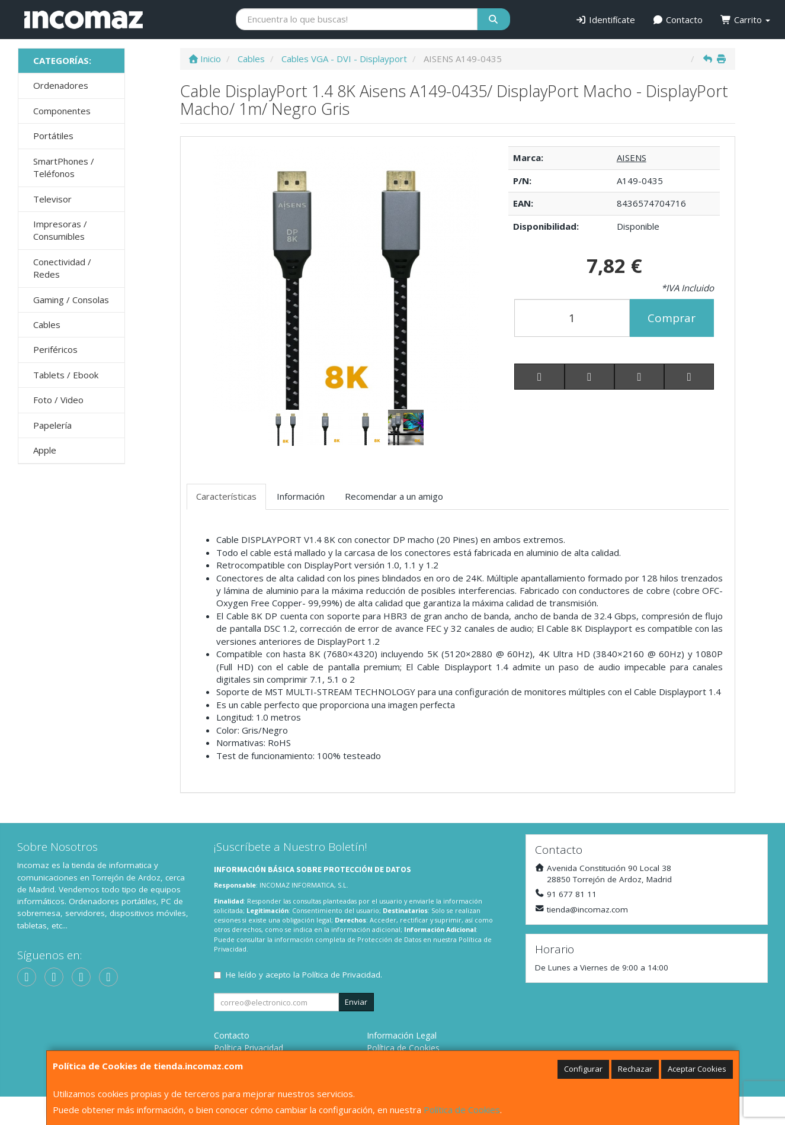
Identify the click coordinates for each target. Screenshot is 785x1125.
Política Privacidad (248, 1047)
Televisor (52, 199)
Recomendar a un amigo (394, 496)
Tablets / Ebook (65, 375)
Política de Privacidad (341, 974)
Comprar (672, 318)
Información (301, 496)
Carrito (745, 19)
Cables (46, 324)
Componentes (62, 111)
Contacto (678, 19)
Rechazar (635, 1068)
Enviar (356, 1002)
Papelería (52, 425)
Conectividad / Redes (62, 268)
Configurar (583, 1068)
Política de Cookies (462, 1110)
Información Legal (402, 1035)
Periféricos (55, 349)
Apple (44, 450)
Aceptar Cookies (697, 1068)
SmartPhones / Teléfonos (63, 167)
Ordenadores (60, 85)
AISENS (631, 157)
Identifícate (605, 19)
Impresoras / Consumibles (60, 230)
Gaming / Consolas (71, 300)
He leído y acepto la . (304, 974)
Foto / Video (58, 400)
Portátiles (53, 136)
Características (226, 496)
